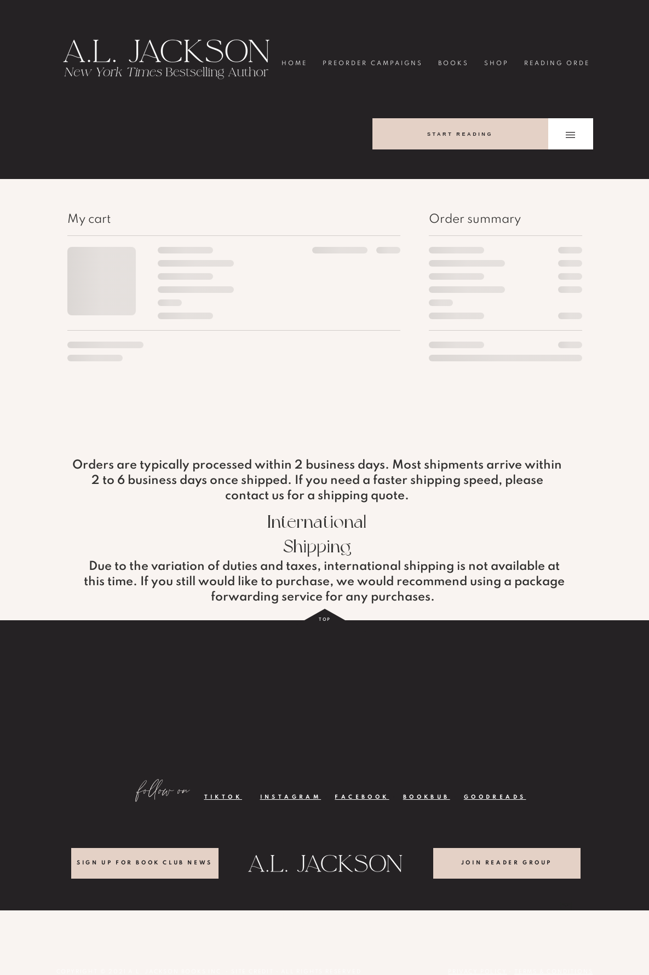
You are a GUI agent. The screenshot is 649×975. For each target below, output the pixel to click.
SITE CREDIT (252, 971)
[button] (570, 135)
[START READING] (460, 133)
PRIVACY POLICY (477, 971)
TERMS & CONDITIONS (553, 971)
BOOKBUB (426, 797)
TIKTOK (223, 797)
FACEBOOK (362, 797)
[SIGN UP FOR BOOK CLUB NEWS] (145, 863)
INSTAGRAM (290, 797)
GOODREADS (495, 797)
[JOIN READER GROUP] (507, 863)
